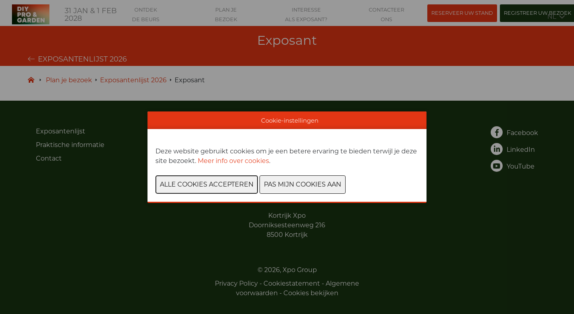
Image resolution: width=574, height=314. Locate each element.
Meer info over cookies (233, 161)
